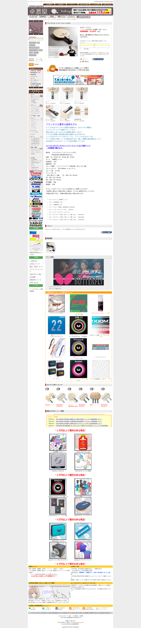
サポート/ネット (35, 150)
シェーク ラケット (36, 106)
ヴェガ (40, 50)
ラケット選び (35, 110)
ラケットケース (35, 111)
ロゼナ (31, 52)
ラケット (33, 105)
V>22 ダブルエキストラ (56, 335)
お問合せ (107, 613)
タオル (33, 124)
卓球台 (33, 154)
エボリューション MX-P (56, 313)
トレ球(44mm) (35, 141)
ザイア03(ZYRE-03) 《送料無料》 (78, 335)
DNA (38, 42)
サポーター (34, 169)
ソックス (33, 123)
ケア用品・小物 (35, 115)
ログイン (72, 4)
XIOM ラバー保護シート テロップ (100, 335)
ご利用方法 (33, 261)
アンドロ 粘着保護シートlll (101, 379)
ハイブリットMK (33, 50)
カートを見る (42, 613)
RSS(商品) (88, 608)
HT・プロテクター (56, 357)
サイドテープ (35, 113)
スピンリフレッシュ (101, 313)
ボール (32, 137)
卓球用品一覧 (92, 613)
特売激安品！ (35, 72)
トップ (31, 19)
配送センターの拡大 (52, 599)
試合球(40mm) (35, 140)
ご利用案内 (49, 4)
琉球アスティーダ (36, 161)
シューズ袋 (34, 132)
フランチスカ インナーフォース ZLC (64, 19)
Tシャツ (33, 126)
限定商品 (33, 74)
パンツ (33, 121)
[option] (50, 397)
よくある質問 (96, 4)
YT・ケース (56, 379)
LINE (32, 608)
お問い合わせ (107, 4)
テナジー (36, 52)
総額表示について (35, 280)
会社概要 (33, 277)
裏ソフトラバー (35, 96)
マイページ (34, 613)
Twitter (46, 608)
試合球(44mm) (35, 143)
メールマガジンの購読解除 (36, 290)
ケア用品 (33, 102)
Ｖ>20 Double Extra (34, 47)
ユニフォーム (35, 119)
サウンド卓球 (34, 86)
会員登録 (60, 4)
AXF (32, 164)
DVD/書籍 (34, 159)
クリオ (33, 166)
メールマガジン (102, 608)
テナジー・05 (79, 357)
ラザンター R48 (78, 313)
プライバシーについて (36, 270)
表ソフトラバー (35, 98)
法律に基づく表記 (35, 274)
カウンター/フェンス (37, 149)
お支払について (35, 264)
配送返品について (58, 613)
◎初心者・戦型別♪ (36, 70)
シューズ (33, 130)
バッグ (32, 134)
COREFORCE (35, 162)
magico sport (34, 167)
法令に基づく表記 (77, 613)
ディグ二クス (32, 55)
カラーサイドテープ (100, 357)
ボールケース (35, 145)
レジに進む (49, 613)
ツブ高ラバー (35, 99)
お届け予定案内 (84, 4)
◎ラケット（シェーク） (43, 19)
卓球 (74, 616)
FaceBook (60, 608)
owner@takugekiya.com (77, 622)
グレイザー (32, 45)
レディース (34, 76)
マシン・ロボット (36, 152)
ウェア (32, 118)
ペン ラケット (35, 108)
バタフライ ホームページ (55, 286)
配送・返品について (36, 266)
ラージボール (34, 80)
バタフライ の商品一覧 (55, 288)
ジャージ (33, 128)
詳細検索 (36, 64)
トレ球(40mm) (35, 138)
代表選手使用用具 (36, 84)
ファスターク (32, 42)
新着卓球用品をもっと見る (36, 253)
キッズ (33, 78)
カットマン (34, 82)
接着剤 (33, 101)
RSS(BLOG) (75, 608)
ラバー (32, 94)
